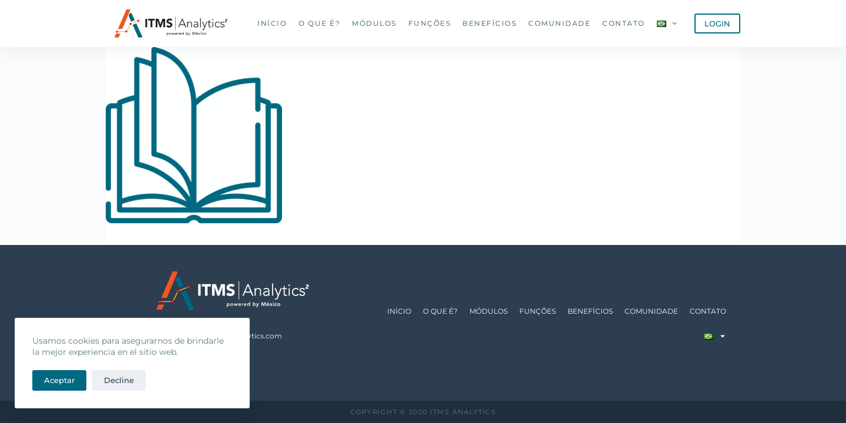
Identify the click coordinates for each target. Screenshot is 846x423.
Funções (429, 23)
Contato (623, 23)
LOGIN (717, 23)
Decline (119, 380)
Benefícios (489, 23)
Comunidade (559, 23)
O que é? (319, 23)
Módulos (374, 23)
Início (272, 23)
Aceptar (59, 380)
